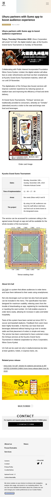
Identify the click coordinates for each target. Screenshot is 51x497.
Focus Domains (10, 448)
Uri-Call (5, 290)
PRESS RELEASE (6, 24)
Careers (6, 461)
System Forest (9, 474)
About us (8, 444)
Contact (7, 464)
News (26, 444)
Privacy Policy (8, 467)
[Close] (46, 484)
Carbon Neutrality (10, 477)
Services (7, 452)
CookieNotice (9, 493)
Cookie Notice (9, 470)
